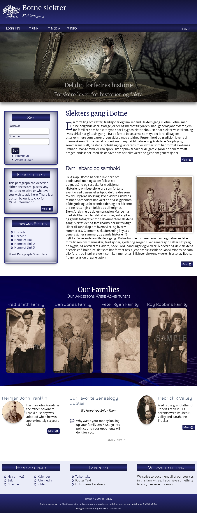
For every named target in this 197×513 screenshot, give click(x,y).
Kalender (44, 476)
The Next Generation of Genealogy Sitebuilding (82, 503)
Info (73, 28)
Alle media (45, 480)
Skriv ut (186, 29)
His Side (19, 232)
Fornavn (14, 126)
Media (55, 28)
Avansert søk (24, 160)
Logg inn (13, 28)
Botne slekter (44, 8)
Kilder (42, 484)
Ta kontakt (82, 476)
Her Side (20, 236)
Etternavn (15, 136)
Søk (10, 480)
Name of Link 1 (24, 240)
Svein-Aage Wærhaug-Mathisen (104, 508)
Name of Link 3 (24, 247)
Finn (35, 28)
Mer (184, 159)
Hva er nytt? (16, 476)
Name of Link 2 (24, 244)
